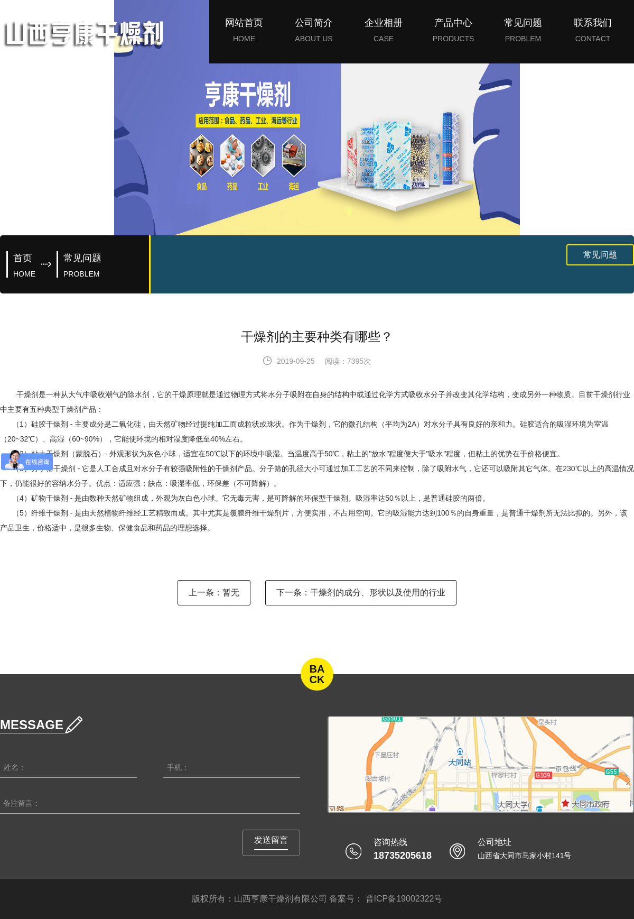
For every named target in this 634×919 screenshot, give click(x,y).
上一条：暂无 (214, 592)
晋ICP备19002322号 (402, 898)
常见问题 (600, 254)
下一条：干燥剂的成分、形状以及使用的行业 (360, 592)
